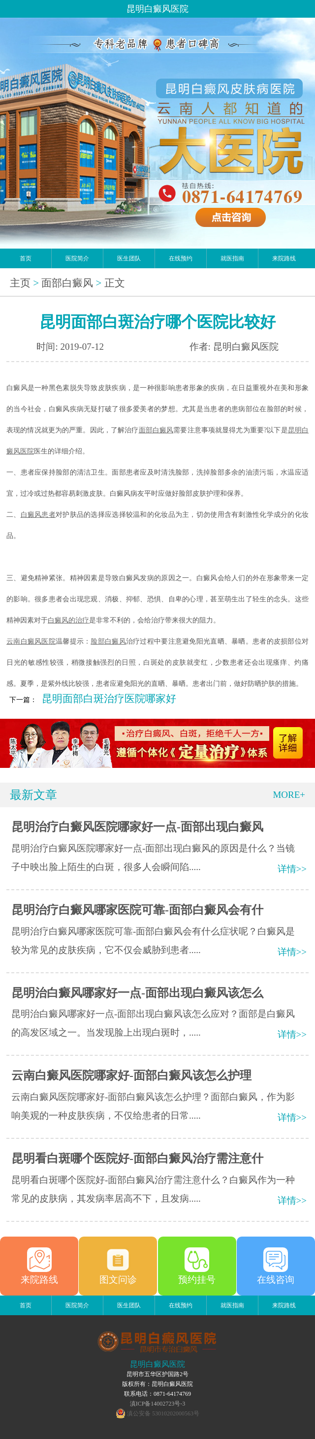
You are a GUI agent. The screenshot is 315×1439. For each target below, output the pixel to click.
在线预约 (180, 258)
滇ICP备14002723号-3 (158, 1403)
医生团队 (129, 258)
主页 (20, 283)
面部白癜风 (67, 283)
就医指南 (232, 258)
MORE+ (289, 795)
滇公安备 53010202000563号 (163, 1413)
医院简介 (77, 258)
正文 (114, 283)
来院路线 (284, 258)
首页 (26, 258)
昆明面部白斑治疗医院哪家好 (109, 699)
